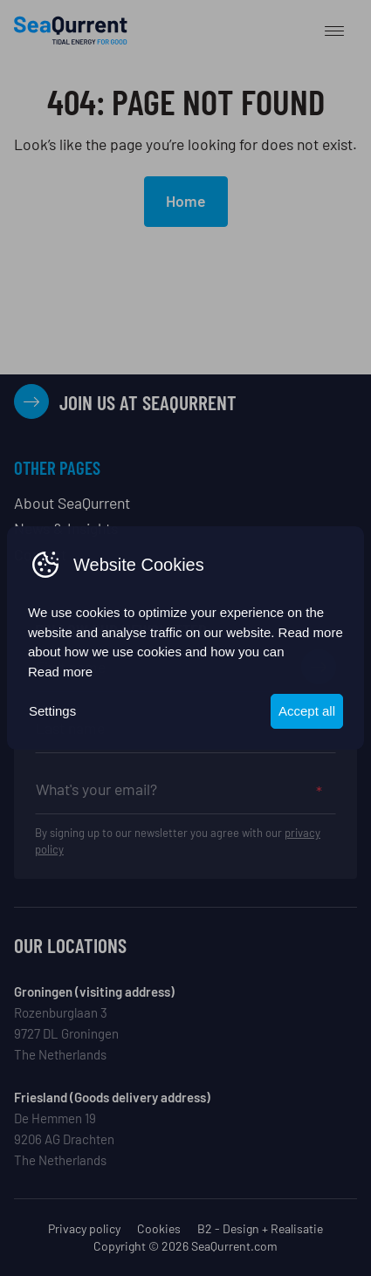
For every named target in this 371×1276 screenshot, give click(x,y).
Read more (60, 671)
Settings (52, 710)
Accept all (306, 710)
